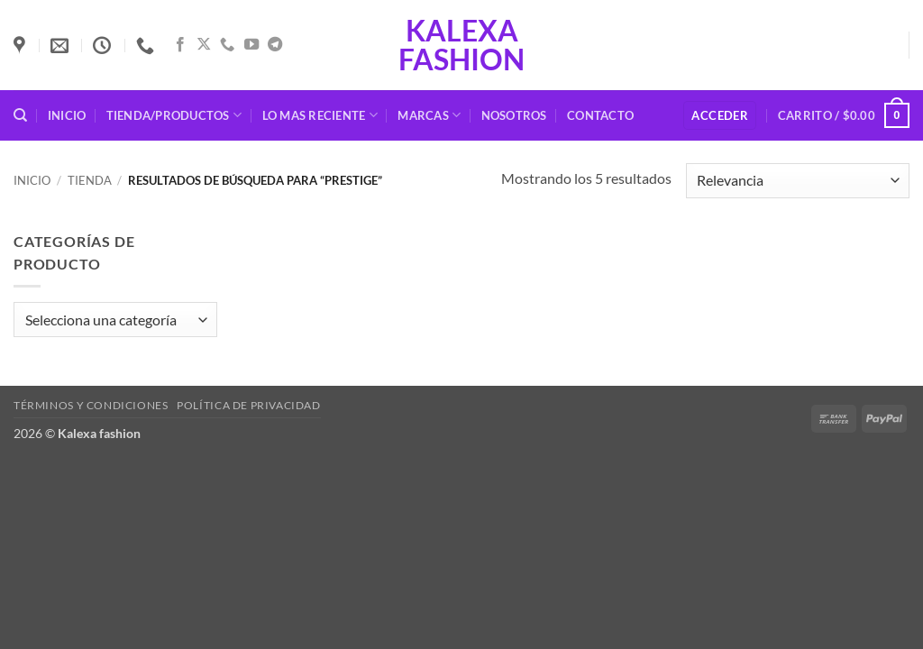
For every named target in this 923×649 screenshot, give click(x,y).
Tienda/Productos (174, 114)
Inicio (67, 115)
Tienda (90, 180)
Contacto (600, 115)
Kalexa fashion (461, 45)
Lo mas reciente (320, 114)
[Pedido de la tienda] (797, 180)
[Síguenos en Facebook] (180, 45)
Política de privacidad (248, 405)
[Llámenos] (227, 45)
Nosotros (514, 115)
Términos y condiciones (91, 405)
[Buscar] (20, 115)
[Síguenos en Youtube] (251, 45)
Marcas (429, 114)
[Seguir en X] (203, 45)
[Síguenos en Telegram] (275, 45)
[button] (719, 116)
